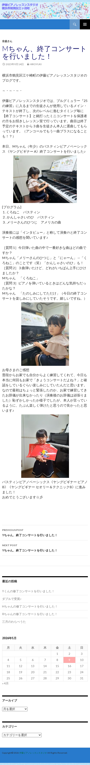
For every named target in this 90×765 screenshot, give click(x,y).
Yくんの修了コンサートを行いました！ (28, 591)
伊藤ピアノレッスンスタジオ (33, 752)
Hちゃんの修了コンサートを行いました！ (30, 606)
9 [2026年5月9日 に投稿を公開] (69, 660)
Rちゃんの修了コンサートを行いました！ (30, 614)
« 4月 (5, 683)
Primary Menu (85, 24)
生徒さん (7, 41)
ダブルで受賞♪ (11, 598)
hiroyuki (36, 64)
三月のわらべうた (14, 621)
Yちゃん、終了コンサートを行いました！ (45, 532)
